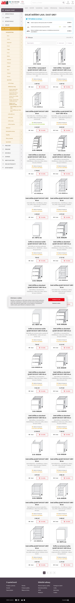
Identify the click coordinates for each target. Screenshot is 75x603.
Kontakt (8, 588)
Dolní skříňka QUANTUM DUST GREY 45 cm (61, 199)
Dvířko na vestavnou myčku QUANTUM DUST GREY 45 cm (37, 243)
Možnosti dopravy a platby (44, 585)
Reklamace (40, 592)
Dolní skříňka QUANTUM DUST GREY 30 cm (37, 112)
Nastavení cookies (56, 303)
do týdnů (37, 80)
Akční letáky (56, 590)
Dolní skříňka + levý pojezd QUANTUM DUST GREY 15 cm (62, 69)
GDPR (39, 590)
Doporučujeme (9, 590)
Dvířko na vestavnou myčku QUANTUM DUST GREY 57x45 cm (37, 330)
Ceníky (55, 588)
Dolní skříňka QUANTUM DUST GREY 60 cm (37, 460)
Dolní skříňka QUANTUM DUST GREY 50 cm (61, 286)
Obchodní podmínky (42, 588)
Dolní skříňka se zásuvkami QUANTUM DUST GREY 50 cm (62, 243)
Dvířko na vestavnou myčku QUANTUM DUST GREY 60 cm (62, 547)
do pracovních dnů (37, 124)
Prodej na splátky (26, 588)
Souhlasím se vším (56, 299)
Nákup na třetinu (25, 590)
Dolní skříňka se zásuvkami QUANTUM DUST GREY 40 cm (37, 156)
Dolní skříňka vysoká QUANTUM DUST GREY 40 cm (62, 112)
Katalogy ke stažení (57, 585)
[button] (33, 43)
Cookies (55, 592)
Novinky (23, 585)
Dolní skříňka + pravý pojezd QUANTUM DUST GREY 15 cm (37, 69)
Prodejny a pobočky (10, 585)
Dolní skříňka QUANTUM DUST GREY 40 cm (37, 199)
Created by (65, 600)
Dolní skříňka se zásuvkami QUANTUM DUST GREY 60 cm (62, 330)
